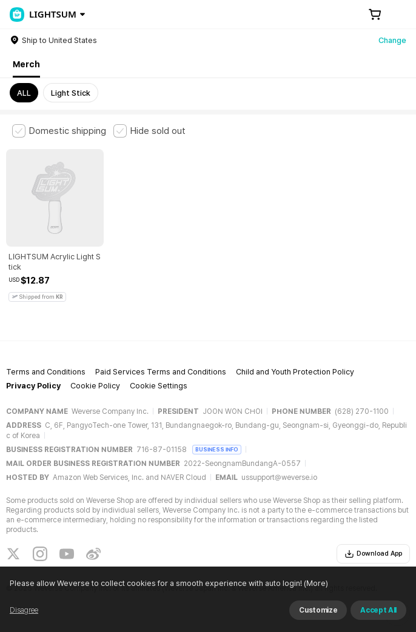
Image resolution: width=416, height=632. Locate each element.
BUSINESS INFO (216, 449)
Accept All (378, 610)
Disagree (24, 610)
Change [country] (392, 40)
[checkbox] (59, 131)
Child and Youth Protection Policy (295, 371)
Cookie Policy (95, 385)
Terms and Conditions (46, 371)
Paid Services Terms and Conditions (160, 371)
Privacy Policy (33, 385)
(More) (315, 583)
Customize (318, 610)
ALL (24, 93)
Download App (373, 554)
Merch (26, 64)
